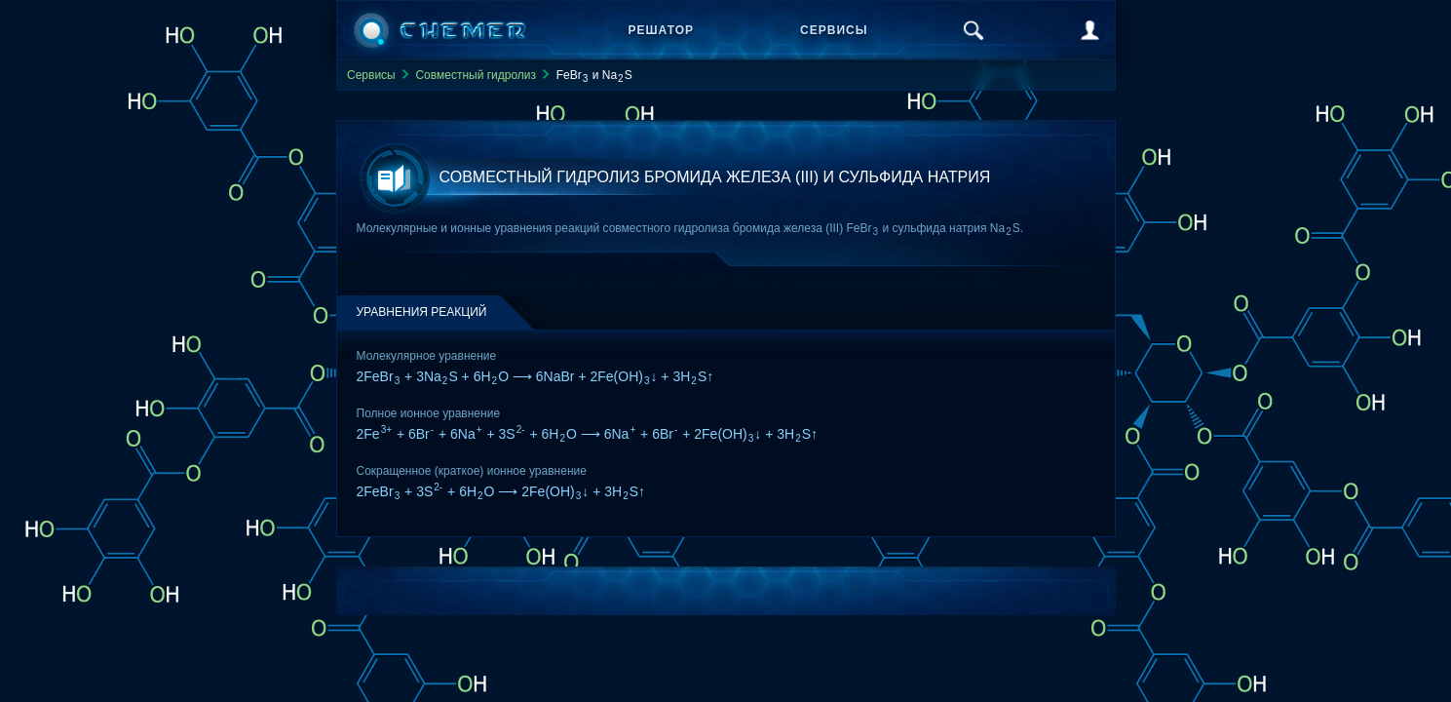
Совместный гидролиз (475, 75)
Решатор (662, 30)
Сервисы (833, 30)
